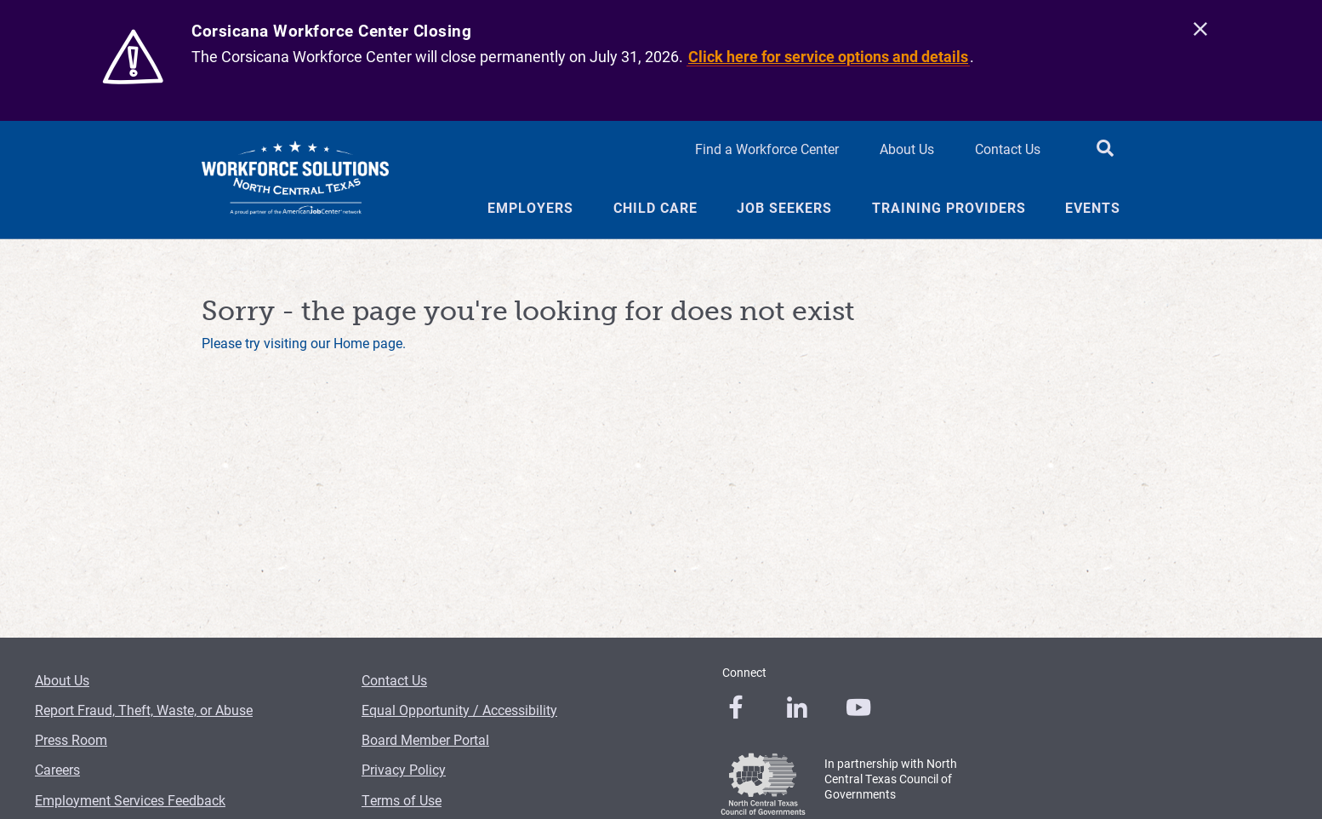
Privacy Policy (404, 769)
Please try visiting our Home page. (304, 343)
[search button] (1105, 150)
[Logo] (295, 179)
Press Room (71, 739)
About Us (62, 680)
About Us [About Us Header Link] (907, 149)
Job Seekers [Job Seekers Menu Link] (784, 207)
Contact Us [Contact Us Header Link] (1007, 149)
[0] (735, 707)
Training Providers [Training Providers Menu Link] (949, 207)
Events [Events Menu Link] (1092, 207)
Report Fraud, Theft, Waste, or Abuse (144, 710)
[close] (1200, 29)
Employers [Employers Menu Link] (530, 207)
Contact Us (394, 680)
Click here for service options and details (828, 56)
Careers (57, 769)
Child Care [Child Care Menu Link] (655, 207)
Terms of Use (402, 800)
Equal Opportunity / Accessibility (459, 710)
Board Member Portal (425, 739)
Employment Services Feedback (130, 800)
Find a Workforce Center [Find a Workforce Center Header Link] (767, 149)
